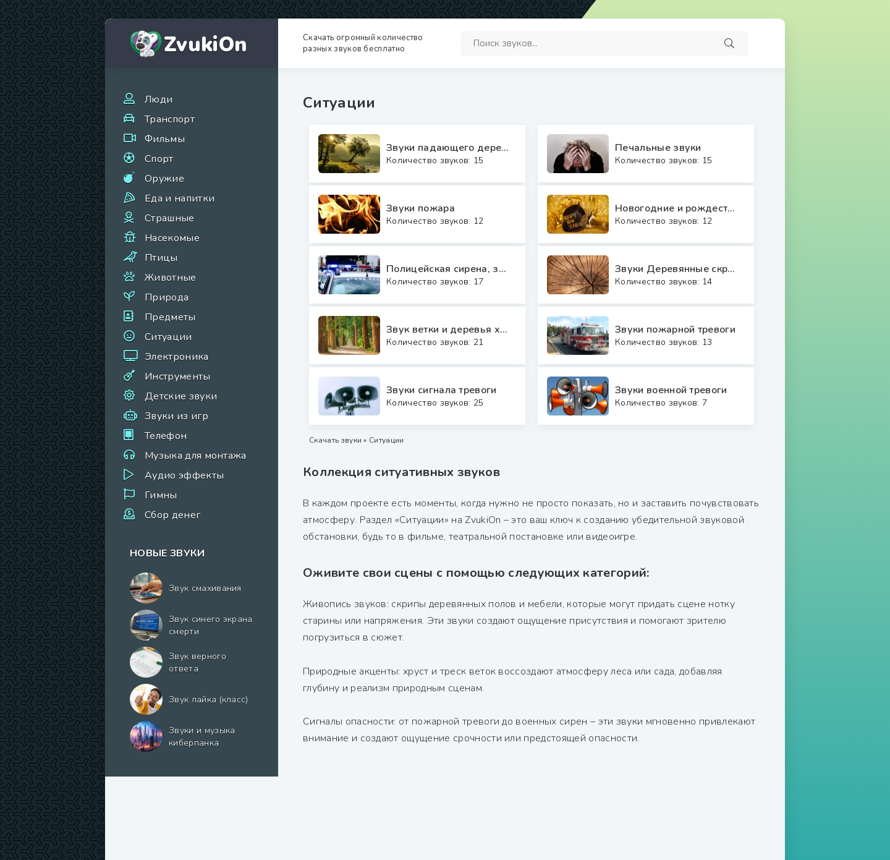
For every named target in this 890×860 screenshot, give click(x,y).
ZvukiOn (205, 45)
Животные (171, 277)
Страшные (170, 218)
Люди (158, 99)
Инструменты (178, 376)
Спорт (159, 159)
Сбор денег (172, 515)
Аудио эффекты (184, 475)
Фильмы (165, 139)
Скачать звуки (335, 440)
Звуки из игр (176, 416)
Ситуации (168, 337)
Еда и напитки (179, 198)
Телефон (166, 436)
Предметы (170, 317)
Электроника (177, 357)
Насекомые (172, 238)
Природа (167, 297)
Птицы (161, 258)
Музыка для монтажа (196, 455)
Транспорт (170, 119)
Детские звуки (181, 396)
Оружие (164, 178)
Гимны (161, 495)
